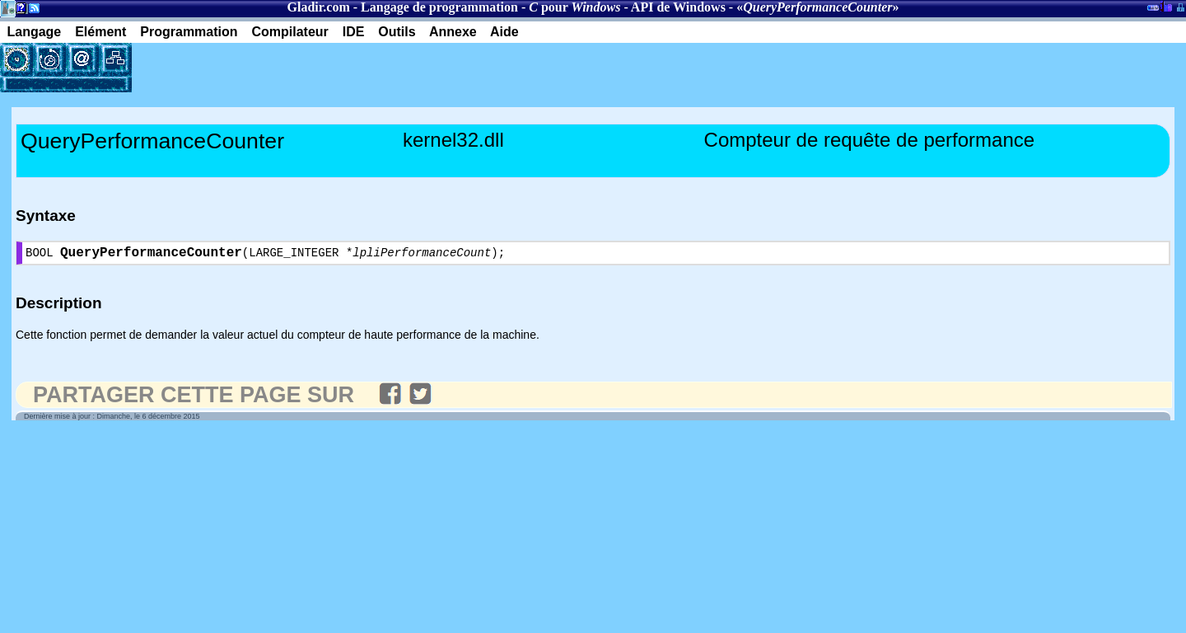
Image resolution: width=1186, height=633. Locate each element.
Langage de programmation (439, 7)
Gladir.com (318, 7)
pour (574, 7)
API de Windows (678, 7)
